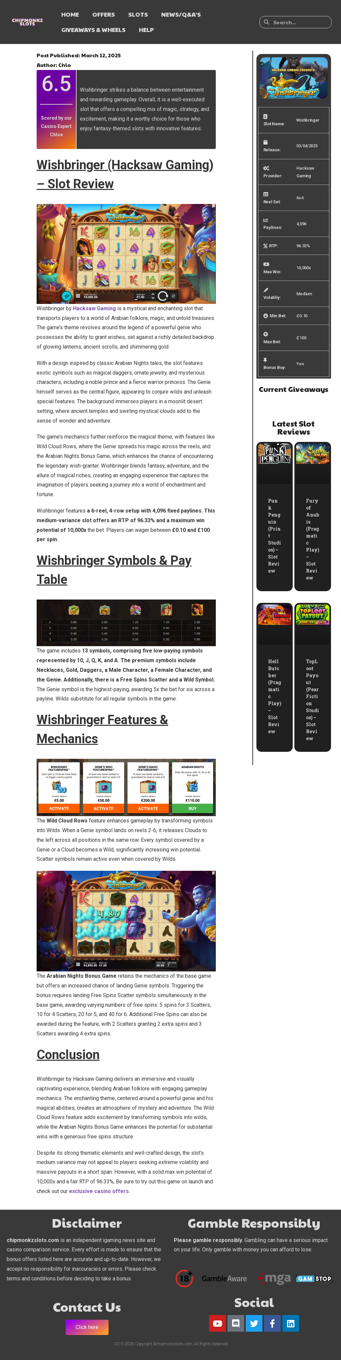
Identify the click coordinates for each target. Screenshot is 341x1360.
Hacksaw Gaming (94, 308)
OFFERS (103, 14)
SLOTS (138, 14)
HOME (70, 14)
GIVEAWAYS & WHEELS (93, 29)
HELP (146, 29)
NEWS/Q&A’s (181, 14)
